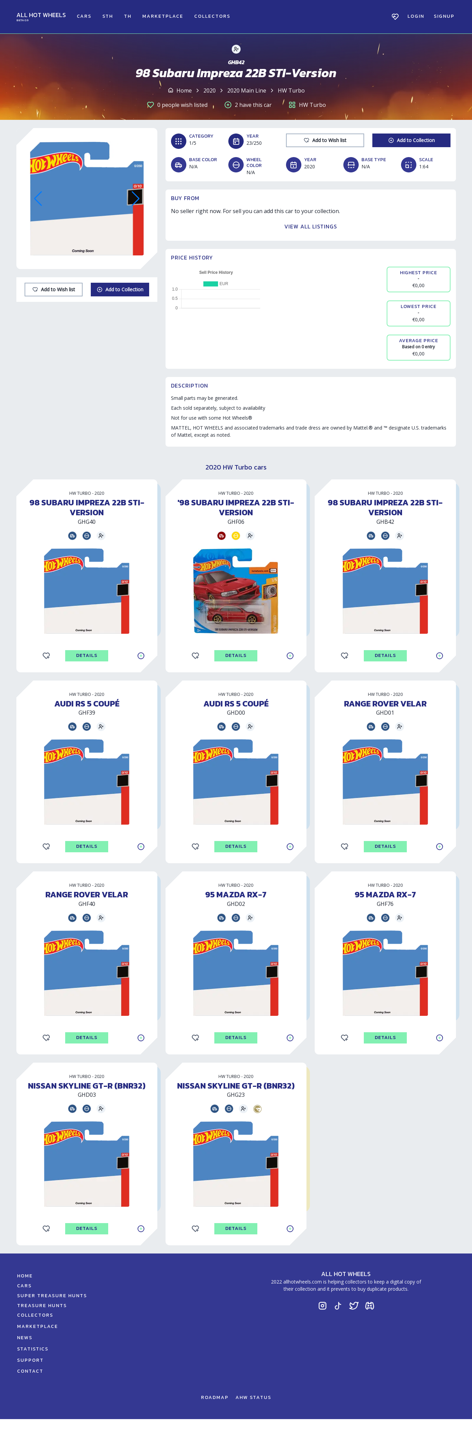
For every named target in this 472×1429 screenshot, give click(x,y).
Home (184, 90)
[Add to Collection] (120, 289)
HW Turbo (291, 90)
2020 (209, 90)
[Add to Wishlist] (54, 289)
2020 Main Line (246, 90)
